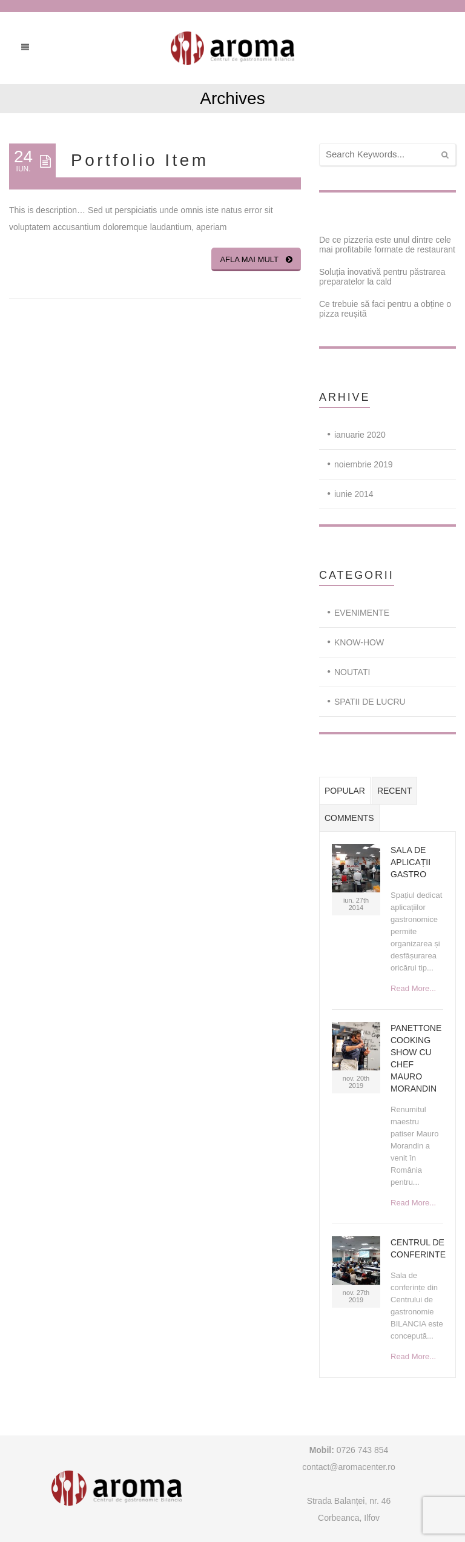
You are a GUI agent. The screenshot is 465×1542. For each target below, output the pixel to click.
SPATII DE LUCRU (370, 702)
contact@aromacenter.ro (348, 1467)
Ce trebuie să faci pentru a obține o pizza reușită (385, 308)
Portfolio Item (140, 160)
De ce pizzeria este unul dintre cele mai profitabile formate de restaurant (387, 244)
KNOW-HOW (359, 642)
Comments (349, 818)
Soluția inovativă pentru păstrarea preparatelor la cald (382, 276)
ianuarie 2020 (360, 435)
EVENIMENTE (361, 613)
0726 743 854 (361, 1450)
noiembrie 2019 (363, 464)
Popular (345, 791)
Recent (394, 791)
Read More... (413, 988)
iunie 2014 (354, 494)
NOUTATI (352, 672)
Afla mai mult (256, 259)
